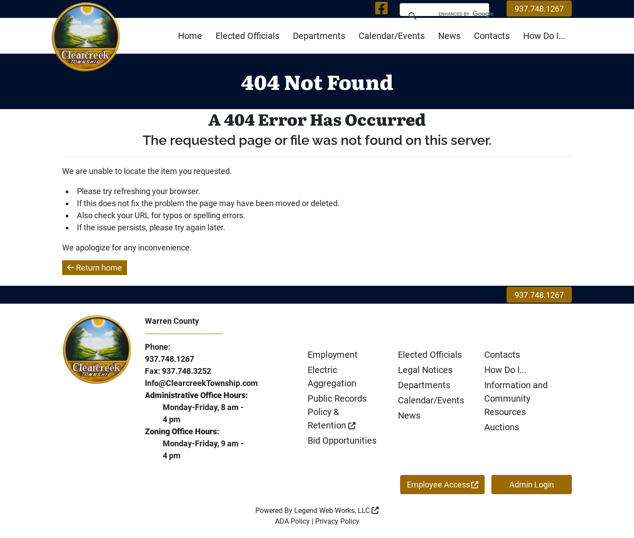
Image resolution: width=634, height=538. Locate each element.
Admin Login (531, 484)
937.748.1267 (539, 8)
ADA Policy (292, 521)
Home (190, 35)
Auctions (501, 427)
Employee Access (442, 484)
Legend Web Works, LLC (336, 510)
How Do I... (544, 35)
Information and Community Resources (516, 398)
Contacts (492, 35)
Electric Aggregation (332, 376)
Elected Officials (247, 35)
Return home (94, 267)
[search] (461, 15)
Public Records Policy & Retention (337, 412)
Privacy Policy (337, 521)
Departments (319, 35)
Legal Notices (425, 369)
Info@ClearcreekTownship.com (201, 383)
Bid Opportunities (342, 440)
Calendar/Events (392, 35)
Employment (333, 354)
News (449, 35)
